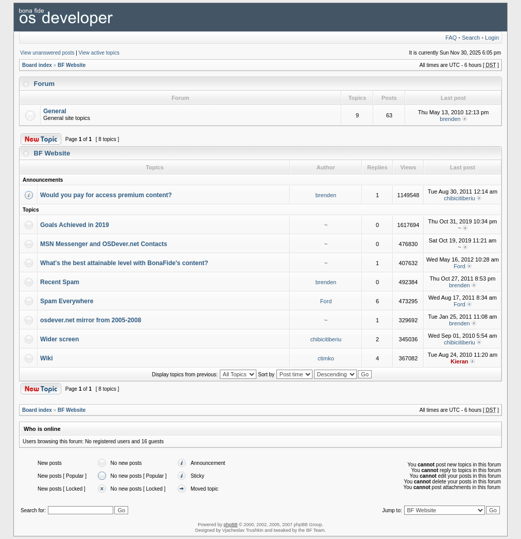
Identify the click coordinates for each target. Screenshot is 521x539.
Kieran (459, 361)
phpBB (230, 524)
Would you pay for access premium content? (106, 195)
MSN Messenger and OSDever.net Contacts (103, 244)
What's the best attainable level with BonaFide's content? (124, 263)
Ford (459, 266)
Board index (37, 65)
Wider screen (59, 339)
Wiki (46, 358)
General (54, 111)
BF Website (71, 65)
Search (471, 37)
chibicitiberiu (459, 198)
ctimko (326, 358)
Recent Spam (59, 282)
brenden (450, 119)
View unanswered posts (47, 53)
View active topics (99, 53)
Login (492, 37)
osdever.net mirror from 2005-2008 (90, 320)
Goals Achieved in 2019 (74, 225)
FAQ (451, 37)
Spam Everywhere (66, 301)
